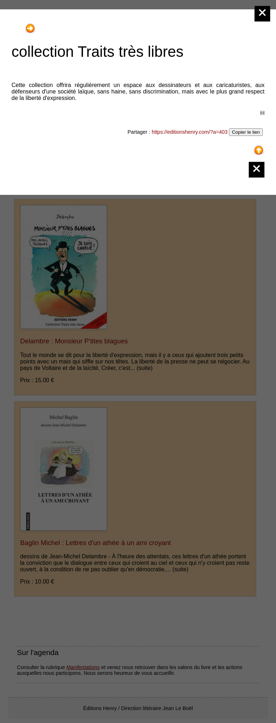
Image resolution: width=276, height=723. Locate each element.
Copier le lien (246, 132)
